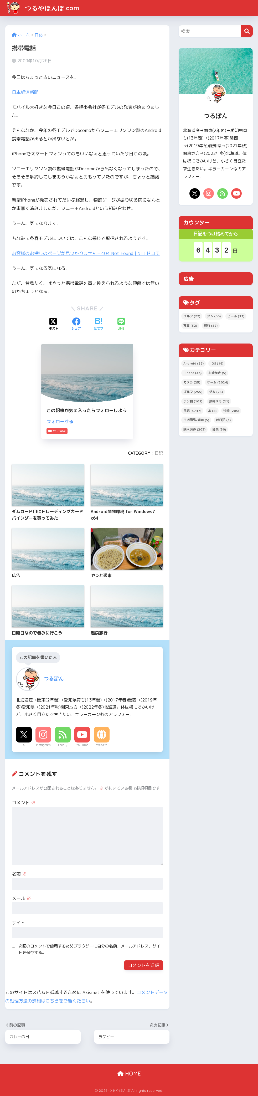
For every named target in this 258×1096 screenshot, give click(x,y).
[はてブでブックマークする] (98, 324)
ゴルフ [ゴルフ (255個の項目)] (192, 392)
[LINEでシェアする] (121, 324)
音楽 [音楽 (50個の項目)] (219, 429)
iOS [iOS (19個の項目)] (216, 363)
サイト (18, 923)
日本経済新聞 (25, 92)
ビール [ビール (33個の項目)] (236, 316)
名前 (19, 874)
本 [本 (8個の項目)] (212, 410)
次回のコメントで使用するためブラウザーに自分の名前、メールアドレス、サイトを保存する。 (89, 949)
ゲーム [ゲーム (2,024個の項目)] (217, 382)
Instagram (43, 745)
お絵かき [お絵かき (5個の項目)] (217, 373)
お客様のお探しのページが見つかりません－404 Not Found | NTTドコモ (86, 253)
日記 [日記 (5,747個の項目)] (192, 410)
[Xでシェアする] (53, 324)
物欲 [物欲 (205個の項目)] (231, 410)
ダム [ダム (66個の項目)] (214, 316)
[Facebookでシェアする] (76, 324)
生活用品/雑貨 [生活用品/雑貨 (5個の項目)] (196, 420)
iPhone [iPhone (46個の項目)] (192, 373)
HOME (129, 1073)
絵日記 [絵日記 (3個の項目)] (223, 420)
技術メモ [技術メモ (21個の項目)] (219, 401)
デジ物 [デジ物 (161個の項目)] (192, 401)
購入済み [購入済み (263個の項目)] (194, 429)
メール (21, 898)
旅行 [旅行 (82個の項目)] (211, 325)
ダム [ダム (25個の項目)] (216, 392)
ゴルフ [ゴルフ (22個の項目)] (191, 316)
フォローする (60, 421)
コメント (23, 803)
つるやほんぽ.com (43, 8)
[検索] (247, 31)
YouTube (82, 745)
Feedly (62, 745)
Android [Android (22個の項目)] (193, 363)
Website (101, 745)
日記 (158, 453)
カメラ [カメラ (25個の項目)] (191, 382)
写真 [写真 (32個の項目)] (190, 325)
